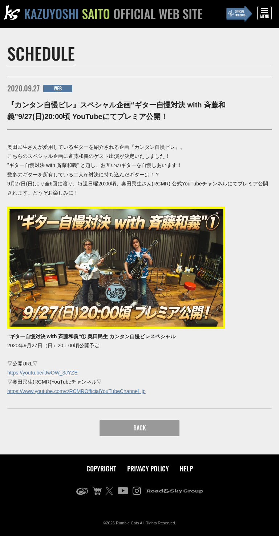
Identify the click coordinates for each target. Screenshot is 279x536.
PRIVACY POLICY (148, 468)
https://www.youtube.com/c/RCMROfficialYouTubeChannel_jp (76, 391)
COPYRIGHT (101, 468)
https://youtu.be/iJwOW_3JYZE (42, 373)
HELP (186, 468)
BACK (139, 428)
